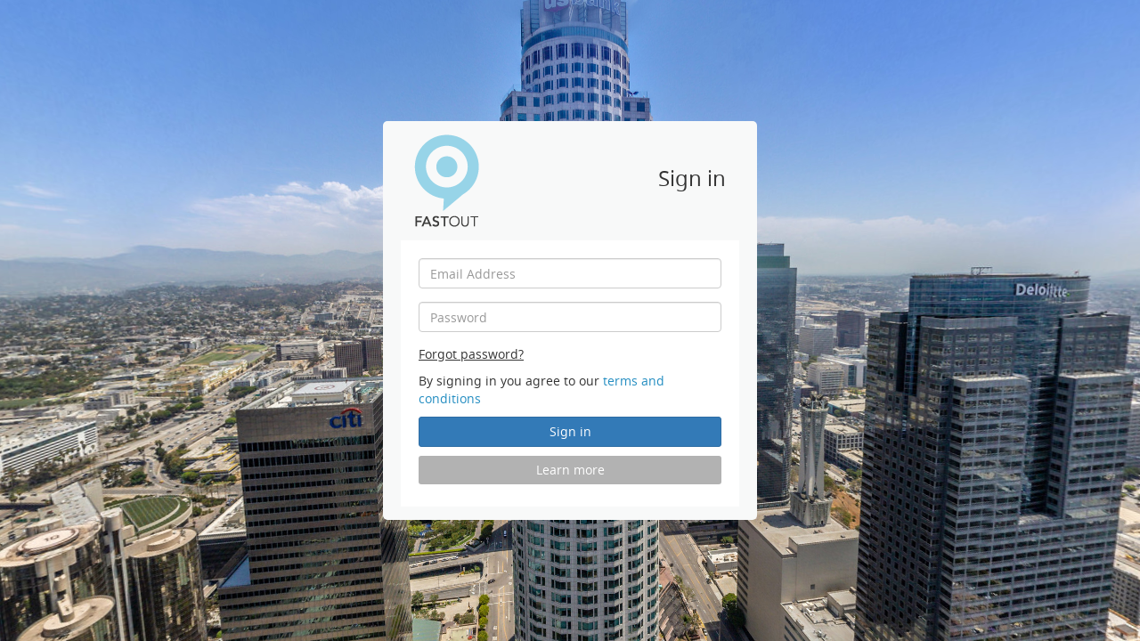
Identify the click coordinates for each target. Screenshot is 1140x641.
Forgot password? (471, 353)
